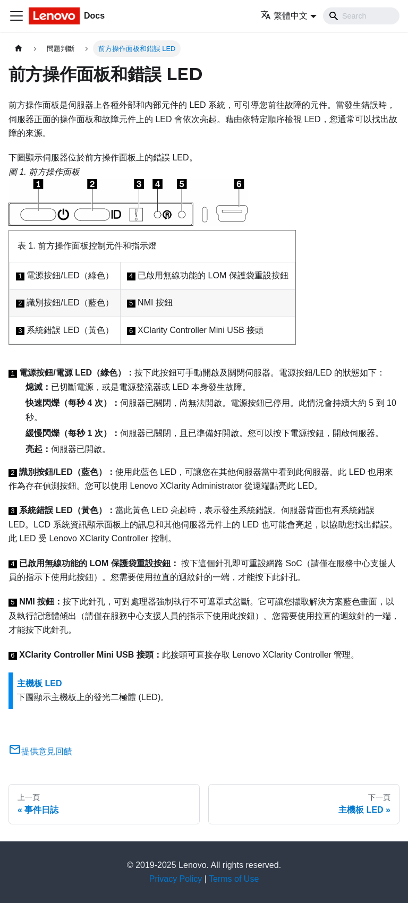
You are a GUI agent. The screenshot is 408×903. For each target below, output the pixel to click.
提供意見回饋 (40, 751)
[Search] (361, 15)
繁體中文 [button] (284, 15)
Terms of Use (234, 878)
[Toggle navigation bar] (16, 16)
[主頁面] (18, 48)
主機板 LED (39, 683)
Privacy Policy (175, 878)
